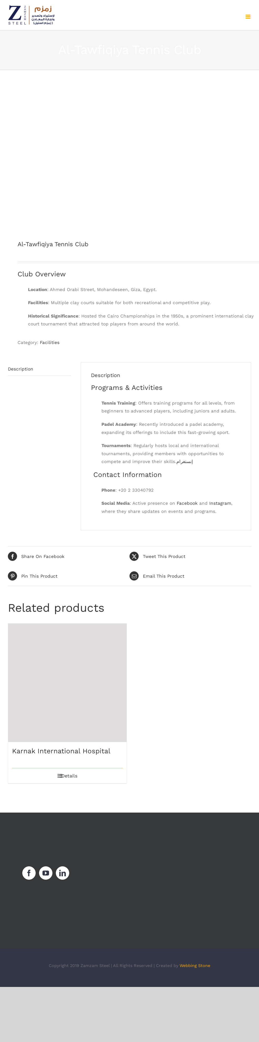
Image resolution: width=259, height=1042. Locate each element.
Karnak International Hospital (61, 751)
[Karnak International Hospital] (67, 683)
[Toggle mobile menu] (248, 16)
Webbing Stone (195, 965)
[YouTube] (45, 873)
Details (69, 775)
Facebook (187, 503)
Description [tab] (20, 369)
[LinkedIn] (62, 873)
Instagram (220, 503)
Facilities (50, 342)
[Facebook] (29, 873)
